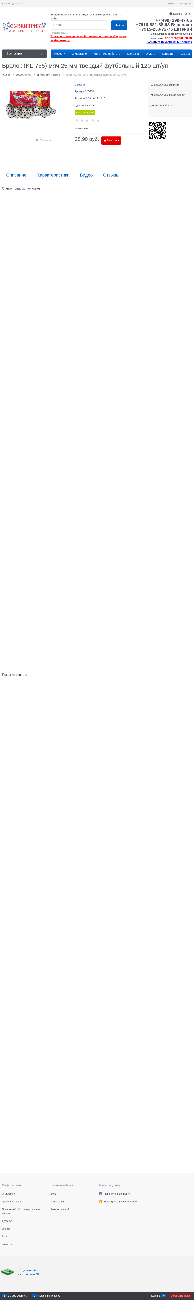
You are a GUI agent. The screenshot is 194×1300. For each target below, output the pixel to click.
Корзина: (181, 13)
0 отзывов (80, 85)
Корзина (155, 1295)
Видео (86, 175)
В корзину (113, 140)
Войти (171, 3)
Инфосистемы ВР (28, 1274)
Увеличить (45, 140)
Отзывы (111, 175)
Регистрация (185, 3)
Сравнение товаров (49, 1295)
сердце (64, 33)
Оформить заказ (180, 1295)
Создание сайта (29, 1270)
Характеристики (53, 175)
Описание (16, 175)
